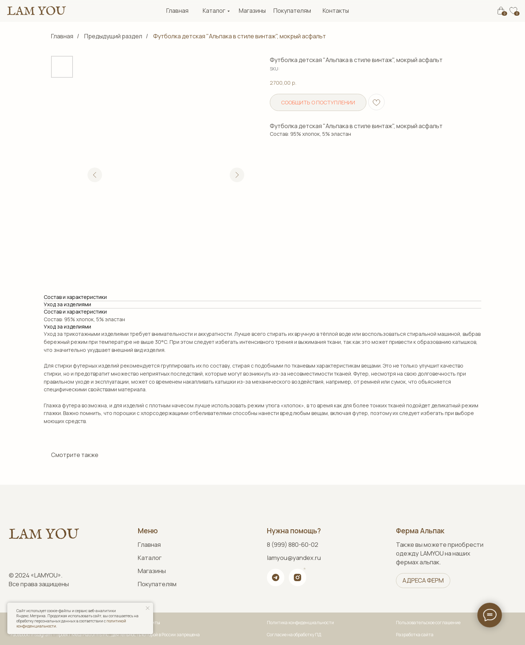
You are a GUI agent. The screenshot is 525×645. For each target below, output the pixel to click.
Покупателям (292, 11)
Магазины (252, 11)
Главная (177, 11)
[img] (36, 11)
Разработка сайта (414, 634)
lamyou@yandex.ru (294, 557)
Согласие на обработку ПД (294, 634)
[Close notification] (147, 608)
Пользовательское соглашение (428, 622)
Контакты (336, 11)
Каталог (214, 11)
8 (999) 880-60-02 (292, 544)
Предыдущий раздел (113, 36)
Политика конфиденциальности (300, 622)
